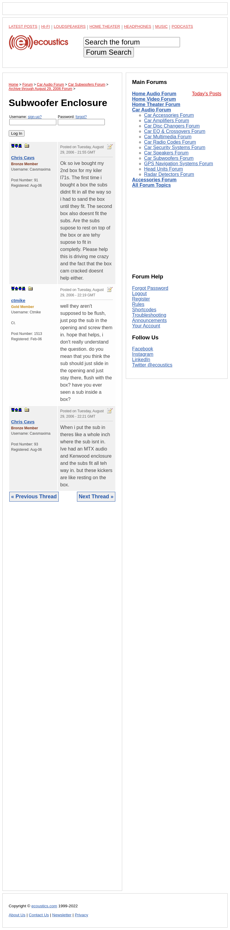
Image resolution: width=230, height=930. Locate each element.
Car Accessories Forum (169, 115)
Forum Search (108, 52)
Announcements (149, 320)
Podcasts (182, 26)
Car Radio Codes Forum (170, 142)
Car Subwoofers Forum (168, 158)
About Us (17, 915)
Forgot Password (150, 288)
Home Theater (105, 26)
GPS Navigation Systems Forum (178, 163)
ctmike (18, 300)
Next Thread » (96, 497)
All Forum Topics (151, 185)
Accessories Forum (154, 179)
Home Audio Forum (154, 93)
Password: (81, 120)
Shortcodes (144, 309)
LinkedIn (141, 359)
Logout (139, 293)
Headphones (137, 26)
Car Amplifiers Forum (166, 120)
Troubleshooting (149, 315)
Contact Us (39, 915)
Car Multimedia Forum (167, 136)
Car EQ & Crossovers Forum (174, 131)
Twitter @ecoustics (152, 364)
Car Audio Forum (151, 109)
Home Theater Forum (156, 104)
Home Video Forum (154, 99)
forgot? (81, 117)
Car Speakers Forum (166, 152)
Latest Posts (23, 26)
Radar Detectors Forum (169, 174)
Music (161, 26)
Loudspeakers (70, 26)
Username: (32, 120)
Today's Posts (206, 93)
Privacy (81, 915)
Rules (138, 304)
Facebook (142, 348)
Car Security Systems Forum (174, 147)
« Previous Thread (34, 497)
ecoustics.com (44, 906)
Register (141, 298)
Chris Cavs (22, 157)
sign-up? (35, 117)
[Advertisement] (62, 701)
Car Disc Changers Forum (172, 125)
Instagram (142, 354)
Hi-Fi (45, 26)
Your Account (146, 325)
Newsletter (61, 915)
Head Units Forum (163, 168)
